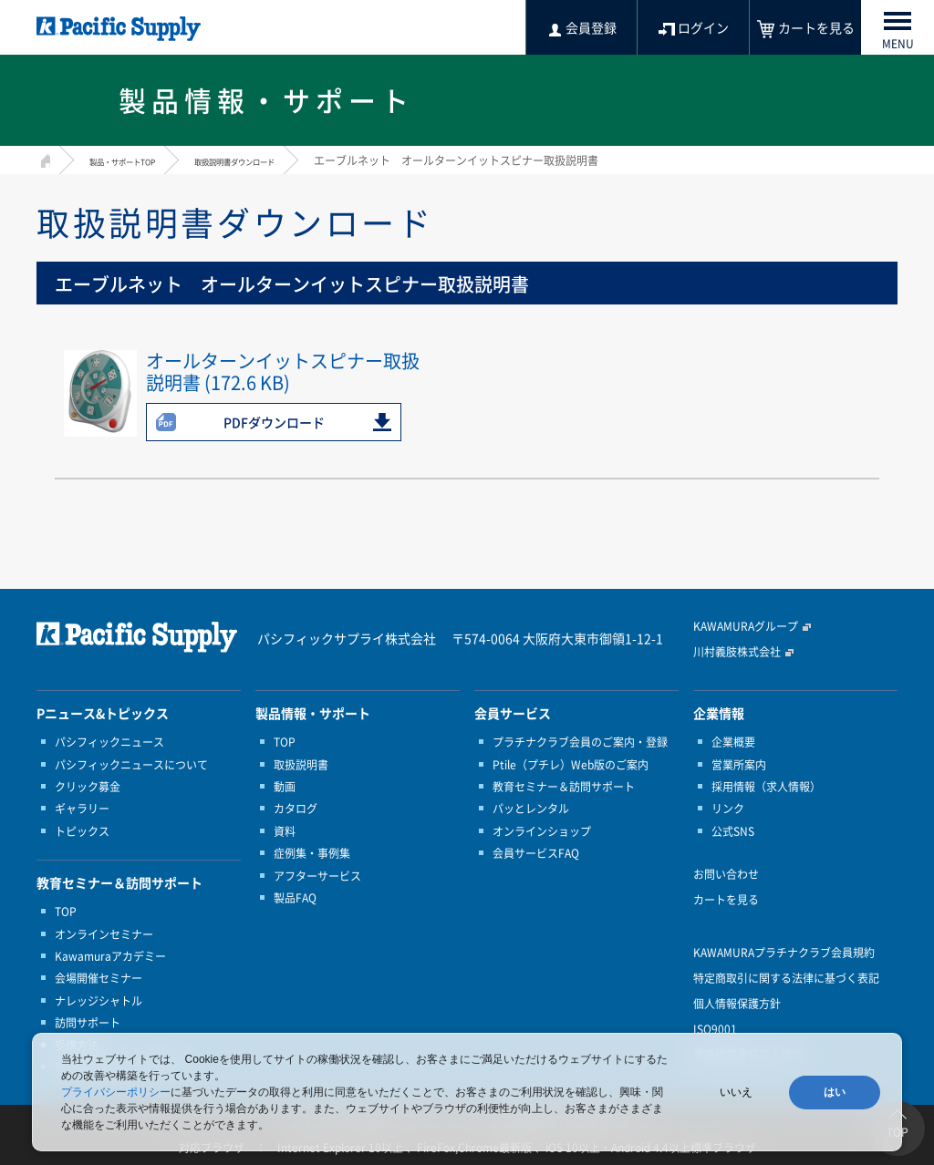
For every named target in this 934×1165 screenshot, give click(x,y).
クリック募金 (87, 786)
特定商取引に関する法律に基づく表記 (786, 978)
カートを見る (726, 900)
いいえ (736, 1092)
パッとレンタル (531, 808)
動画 (285, 786)
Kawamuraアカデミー (110, 956)
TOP (66, 911)
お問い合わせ (726, 874)
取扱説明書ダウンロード (287, 160)
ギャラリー (82, 808)
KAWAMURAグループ (745, 626)
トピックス (82, 831)
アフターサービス (317, 876)
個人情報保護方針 (737, 1003)
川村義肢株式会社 (737, 652)
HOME (43, 158)
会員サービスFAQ (536, 853)
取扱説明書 (301, 765)
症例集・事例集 (312, 853)
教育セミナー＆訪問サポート (564, 786)
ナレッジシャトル (98, 1001)
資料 (285, 831)
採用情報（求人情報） (766, 786)
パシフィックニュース (109, 742)
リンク (727, 808)
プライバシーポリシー (116, 1092)
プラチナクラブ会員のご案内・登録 (580, 742)
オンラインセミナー (104, 934)
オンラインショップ (542, 831)
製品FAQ (295, 898)
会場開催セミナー (98, 978)
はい (835, 1092)
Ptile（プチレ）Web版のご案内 (571, 765)
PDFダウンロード (274, 422)
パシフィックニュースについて (131, 765)
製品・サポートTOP (138, 160)
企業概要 (733, 742)
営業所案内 (738, 765)
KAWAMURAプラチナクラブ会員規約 (784, 952)
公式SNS (732, 831)
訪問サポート (87, 1023)
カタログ (295, 808)
